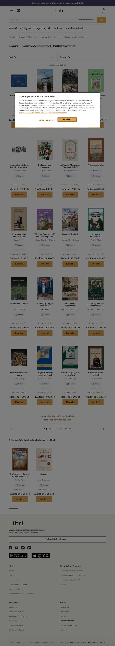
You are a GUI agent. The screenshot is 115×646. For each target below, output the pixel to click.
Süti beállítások (46, 120)
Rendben (67, 119)
